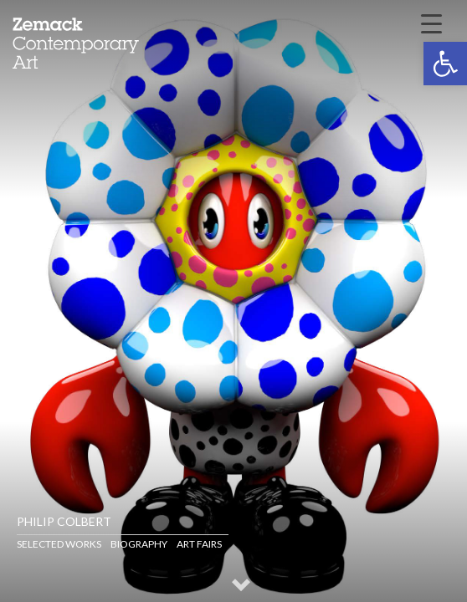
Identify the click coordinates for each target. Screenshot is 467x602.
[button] (445, 63)
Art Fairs (199, 544)
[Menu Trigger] (431, 22)
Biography (138, 544)
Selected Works (59, 544)
